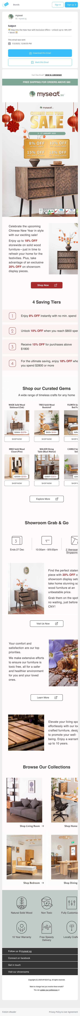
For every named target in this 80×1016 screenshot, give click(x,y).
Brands (16, 4)
